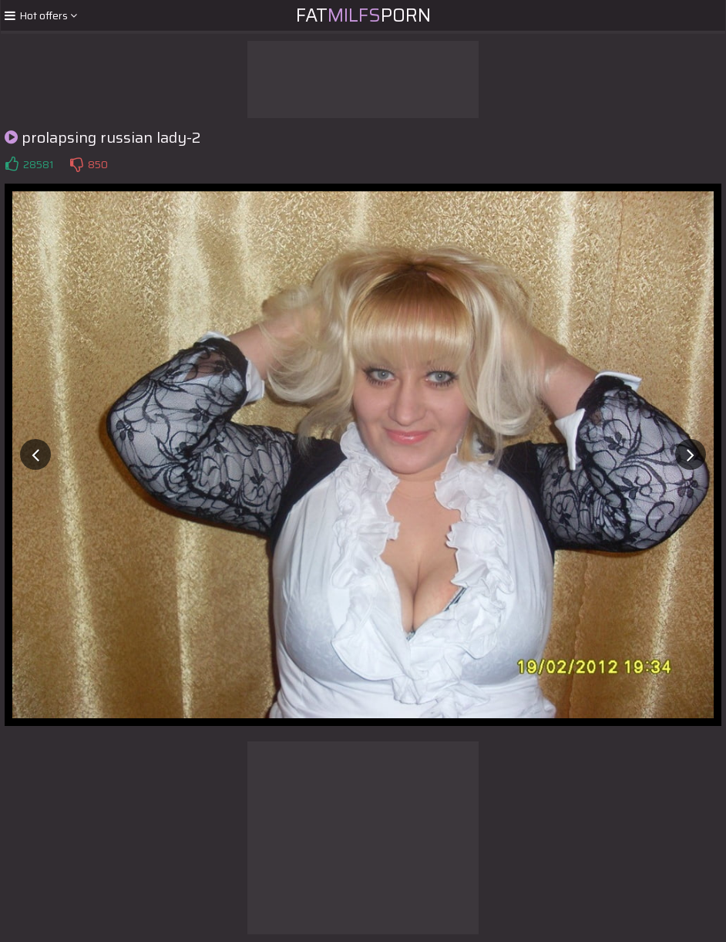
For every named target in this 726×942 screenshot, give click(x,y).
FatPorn (363, 15)
